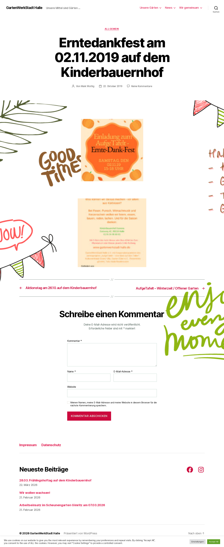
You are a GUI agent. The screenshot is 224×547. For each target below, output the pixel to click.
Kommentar (74, 341)
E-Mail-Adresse (123, 371)
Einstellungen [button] (197, 541)
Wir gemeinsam (189, 7)
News (168, 7)
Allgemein (112, 29)
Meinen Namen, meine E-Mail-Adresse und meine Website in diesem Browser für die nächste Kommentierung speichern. (113, 404)
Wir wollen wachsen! (35, 493)
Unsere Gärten (149, 7)
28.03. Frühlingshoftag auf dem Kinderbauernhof (57, 480)
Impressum (28, 445)
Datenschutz (54, 445)
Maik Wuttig (87, 86)
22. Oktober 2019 (112, 86)
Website (71, 386)
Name (71, 371)
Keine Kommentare (142, 86)
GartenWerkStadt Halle (25, 8)
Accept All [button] (213, 541)
